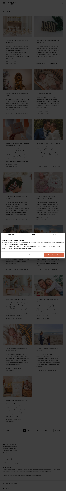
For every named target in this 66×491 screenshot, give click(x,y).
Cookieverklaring (26, 248)
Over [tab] (54, 234)
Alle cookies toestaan (54, 255)
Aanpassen (33, 255)
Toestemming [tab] (11, 234)
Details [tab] (33, 234)
